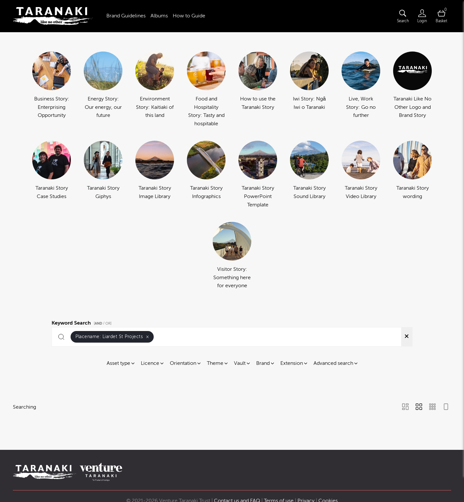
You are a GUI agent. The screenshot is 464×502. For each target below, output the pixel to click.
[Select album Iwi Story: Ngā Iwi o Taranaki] (309, 90)
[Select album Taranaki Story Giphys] (103, 175)
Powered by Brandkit (232, 489)
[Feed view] (446, 407)
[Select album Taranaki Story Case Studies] (51, 175)
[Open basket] (441, 16)
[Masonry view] (405, 407)
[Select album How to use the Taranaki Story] (257, 90)
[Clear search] (406, 336)
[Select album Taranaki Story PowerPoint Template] (257, 175)
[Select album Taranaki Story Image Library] (154, 175)
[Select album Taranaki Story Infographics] (206, 175)
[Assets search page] (402, 16)
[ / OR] (102, 323)
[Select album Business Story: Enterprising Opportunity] (51, 90)
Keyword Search (82, 322)
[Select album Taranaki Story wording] (412, 175)
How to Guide (189, 16)
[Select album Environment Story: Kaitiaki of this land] (154, 90)
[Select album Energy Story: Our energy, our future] (103, 90)
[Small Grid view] (432, 407)
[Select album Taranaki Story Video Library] (361, 175)
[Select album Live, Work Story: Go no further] (361, 90)
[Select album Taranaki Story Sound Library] (309, 175)
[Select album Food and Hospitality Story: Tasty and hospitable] (206, 90)
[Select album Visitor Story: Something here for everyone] (232, 256)
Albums (159, 16)
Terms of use (279, 475)
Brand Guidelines (126, 16)
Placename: (112, 336)
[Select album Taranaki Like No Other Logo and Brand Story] (412, 90)
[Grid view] (419, 407)
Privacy (305, 475)
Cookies (328, 475)
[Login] (422, 16)
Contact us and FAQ (237, 475)
